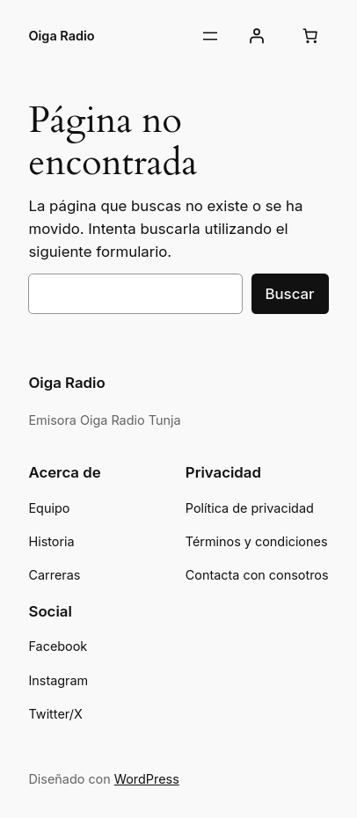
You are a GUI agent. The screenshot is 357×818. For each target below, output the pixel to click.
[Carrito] (310, 36)
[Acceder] (255, 36)
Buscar (290, 294)
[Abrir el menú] (210, 36)
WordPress (146, 778)
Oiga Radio (61, 35)
